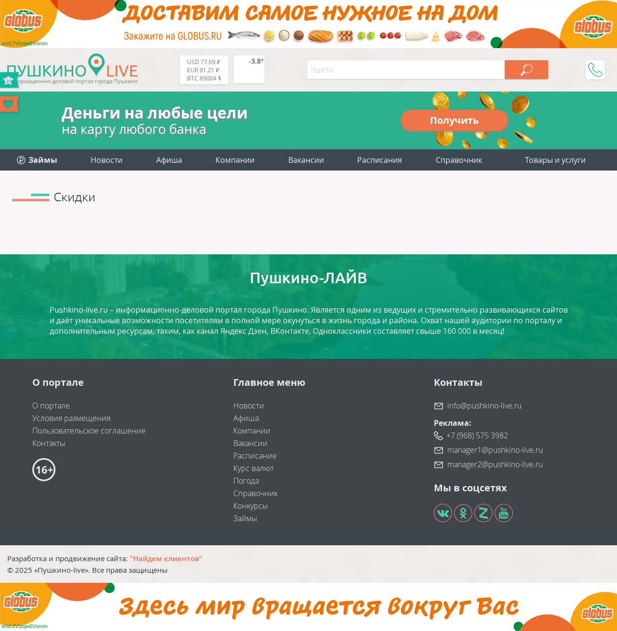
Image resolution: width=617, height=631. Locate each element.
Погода (246, 480)
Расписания (379, 160)
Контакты (49, 443)
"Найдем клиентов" (166, 558)
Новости (106, 160)
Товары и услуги (555, 160)
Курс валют (253, 468)
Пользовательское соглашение (89, 430)
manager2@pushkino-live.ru (495, 464)
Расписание (255, 455)
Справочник (459, 160)
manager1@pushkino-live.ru (495, 450)
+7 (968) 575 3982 (477, 435)
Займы (245, 518)
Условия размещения (71, 418)
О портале (51, 405)
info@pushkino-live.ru (484, 405)
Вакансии (306, 160)
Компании (235, 160)
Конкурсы (250, 505)
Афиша (169, 160)
